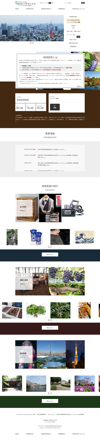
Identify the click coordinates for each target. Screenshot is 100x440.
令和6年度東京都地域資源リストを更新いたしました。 (51, 170)
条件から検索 (41, 106)
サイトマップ (51, 414)
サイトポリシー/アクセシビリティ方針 (25, 414)
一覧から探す (69, 31)
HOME (17, 8)
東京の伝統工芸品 (73, 43)
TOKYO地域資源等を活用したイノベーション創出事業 (70, 414)
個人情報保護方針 (41, 414)
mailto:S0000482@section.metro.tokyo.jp (54, 425)
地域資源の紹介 (30, 8)
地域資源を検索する (46, 8)
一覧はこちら (49, 254)
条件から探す (73, 39)
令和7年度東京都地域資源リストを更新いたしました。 (51, 149)
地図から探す (77, 31)
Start (30, 42)
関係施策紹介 (61, 8)
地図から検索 (20, 106)
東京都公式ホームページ (78, 8)
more (78, 86)
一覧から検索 (31, 106)
